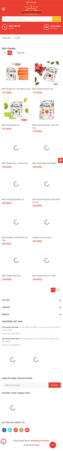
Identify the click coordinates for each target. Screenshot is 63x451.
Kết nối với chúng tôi (13, 423)
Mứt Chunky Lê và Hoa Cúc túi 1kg (14, 238)
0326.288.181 (14, 26)
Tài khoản (31, 2)
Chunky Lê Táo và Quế (41, 237)
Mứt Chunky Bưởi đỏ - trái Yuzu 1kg (45, 126)
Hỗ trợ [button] (31, 300)
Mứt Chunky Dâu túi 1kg (42, 89)
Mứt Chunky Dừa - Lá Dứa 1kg (14, 163)
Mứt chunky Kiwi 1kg (10, 125)
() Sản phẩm (56, 27)
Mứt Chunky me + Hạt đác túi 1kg (16, 89)
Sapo (37, 445)
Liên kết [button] (31, 307)
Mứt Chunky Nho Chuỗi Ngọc (44, 163)
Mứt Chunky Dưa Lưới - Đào (44, 276)
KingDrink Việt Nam (12, 321)
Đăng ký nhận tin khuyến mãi (17, 378)
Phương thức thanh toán (16, 393)
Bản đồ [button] (31, 315)
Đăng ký (54, 385)
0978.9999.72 (16, 345)
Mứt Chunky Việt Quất (11, 276)
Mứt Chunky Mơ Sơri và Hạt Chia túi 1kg (46, 200)
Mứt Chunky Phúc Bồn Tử (13, 199)
